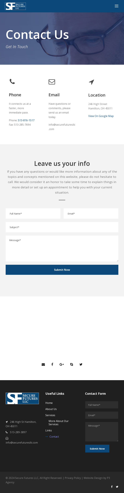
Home (49, 403)
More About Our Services (59, 422)
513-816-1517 (26, 120)
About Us (51, 409)
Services (50, 415)
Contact (54, 436)
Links (48, 430)
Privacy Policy (73, 478)
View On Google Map (101, 120)
